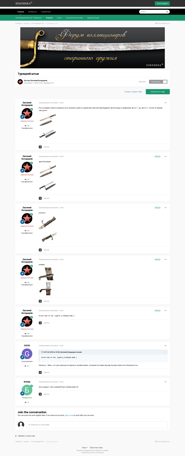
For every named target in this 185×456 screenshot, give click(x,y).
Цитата (46, 147)
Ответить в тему (158, 92)
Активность (32, 12)
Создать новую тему (133, 92)
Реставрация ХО (47, 83)
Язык (84, 448)
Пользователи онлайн (74, 18)
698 (27, 126)
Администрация (93, 18)
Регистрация (162, 3)
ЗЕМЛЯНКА (23, 3)
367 (27, 366)
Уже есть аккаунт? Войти (141, 3)
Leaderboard (46, 12)
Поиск (59, 18)
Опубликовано (51, 103)
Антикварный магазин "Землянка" (29, 18)
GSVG (27, 345)
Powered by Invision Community (92, 452)
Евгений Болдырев (38, 80)
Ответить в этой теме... (39, 425)
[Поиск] (152, 12)
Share (142, 82)
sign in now (69, 415)
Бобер (27, 381)
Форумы (49, 18)
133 (27, 402)
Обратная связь (96, 448)
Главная (20, 13)
